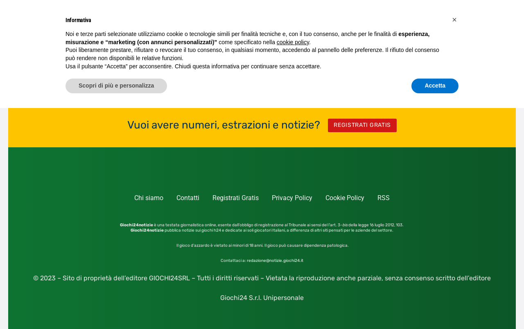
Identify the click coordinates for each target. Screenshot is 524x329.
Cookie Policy (344, 198)
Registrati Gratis (235, 198)
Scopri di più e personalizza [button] (116, 85)
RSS (383, 198)
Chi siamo (148, 198)
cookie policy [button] (293, 42)
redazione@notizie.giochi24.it (275, 260)
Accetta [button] (435, 85)
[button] (454, 19)
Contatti (187, 198)
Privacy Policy (292, 198)
